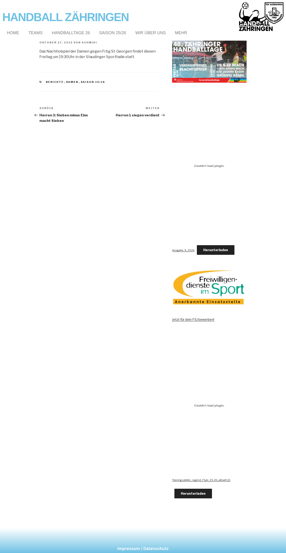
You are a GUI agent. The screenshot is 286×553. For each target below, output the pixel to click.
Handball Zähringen (65, 17)
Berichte (55, 82)
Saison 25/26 (112, 33)
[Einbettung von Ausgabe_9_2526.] (209, 166)
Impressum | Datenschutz (143, 548)
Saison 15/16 (93, 82)
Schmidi (89, 42)
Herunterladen (215, 250)
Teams (35, 33)
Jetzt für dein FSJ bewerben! (193, 319)
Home (13, 33)
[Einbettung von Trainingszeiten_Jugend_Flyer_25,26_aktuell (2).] (209, 405)
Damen (72, 82)
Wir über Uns (150, 33)
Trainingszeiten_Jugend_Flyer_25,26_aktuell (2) (201, 480)
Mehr (181, 33)
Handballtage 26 (71, 33)
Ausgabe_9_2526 (183, 250)
